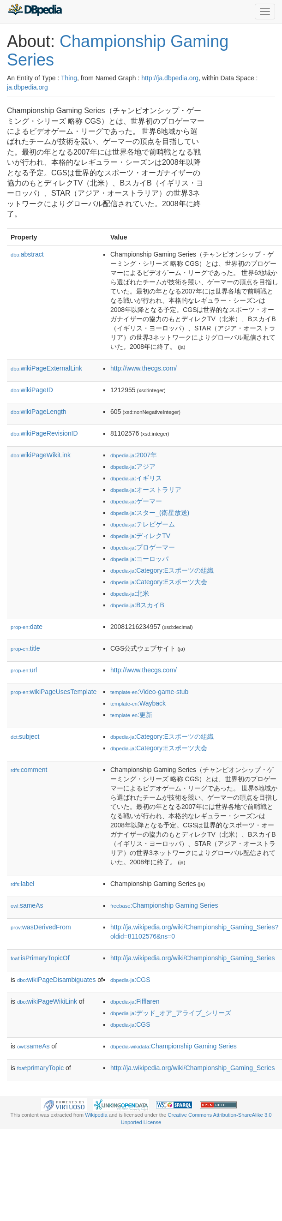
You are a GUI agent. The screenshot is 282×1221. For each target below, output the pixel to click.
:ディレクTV (140, 535)
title (25, 648)
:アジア (133, 466)
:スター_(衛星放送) (149, 512)
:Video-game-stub (149, 691)
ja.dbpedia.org (27, 87)
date (26, 626)
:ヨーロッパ (139, 559)
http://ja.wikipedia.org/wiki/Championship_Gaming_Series (192, 958)
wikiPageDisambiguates (56, 979)
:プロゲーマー (142, 547)
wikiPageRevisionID (44, 433)
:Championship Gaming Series (164, 905)
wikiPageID (32, 390)
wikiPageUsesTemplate (53, 691)
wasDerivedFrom (41, 927)
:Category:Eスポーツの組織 (162, 570)
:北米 (129, 593)
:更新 (131, 714)
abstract (27, 254)
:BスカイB (137, 605)
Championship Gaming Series (117, 50)
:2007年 (133, 455)
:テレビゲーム (142, 524)
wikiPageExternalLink (46, 368)
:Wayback (138, 703)
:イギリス (136, 478)
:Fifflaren (134, 1001)
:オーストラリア (145, 489)
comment (29, 769)
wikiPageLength (38, 411)
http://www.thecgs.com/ (143, 368)
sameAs (27, 905)
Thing (69, 78)
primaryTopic (40, 1067)
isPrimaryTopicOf (40, 958)
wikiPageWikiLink (41, 455)
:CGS (130, 979)
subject (25, 736)
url (24, 670)
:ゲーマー (136, 501)
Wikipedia (96, 1115)
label (22, 883)
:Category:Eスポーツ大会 (158, 582)
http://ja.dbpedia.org (169, 78)
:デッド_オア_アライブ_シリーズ (170, 1013)
